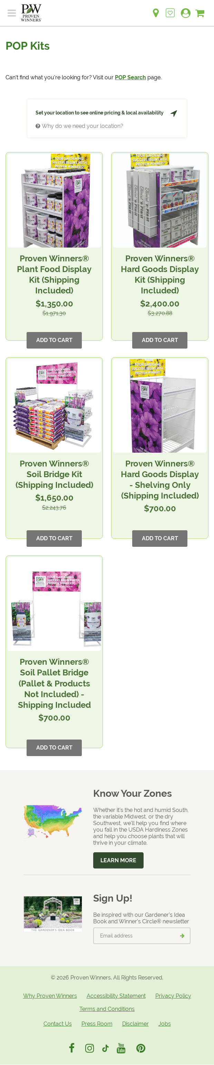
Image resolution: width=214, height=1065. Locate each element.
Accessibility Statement (116, 996)
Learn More (118, 860)
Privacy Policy (173, 996)
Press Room (97, 1024)
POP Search (130, 77)
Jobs (164, 1024)
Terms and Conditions (107, 1009)
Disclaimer (135, 1024)
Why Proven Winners (50, 996)
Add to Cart (54, 340)
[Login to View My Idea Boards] (170, 9)
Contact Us (57, 1024)
